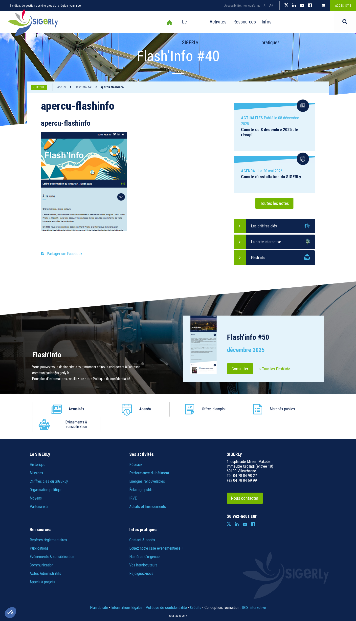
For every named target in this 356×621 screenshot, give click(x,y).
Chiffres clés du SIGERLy (49, 466)
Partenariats (39, 491)
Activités (196, 22)
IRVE (133, 483)
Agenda (129, 409)
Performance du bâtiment (149, 457)
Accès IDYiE (343, 5)
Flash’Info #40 (83, 87)
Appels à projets (42, 566)
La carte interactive (266, 242)
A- (265, 5)
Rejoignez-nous (141, 558)
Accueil (143, 22)
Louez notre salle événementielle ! (155, 533)
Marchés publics (246, 409)
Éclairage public (141, 474)
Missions (36, 457)
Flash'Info (258, 257)
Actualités (71, 409)
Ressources (226, 22)
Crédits (195, 592)
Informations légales (126, 592)
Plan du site (99, 592)
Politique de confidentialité (111, 379)
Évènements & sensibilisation (304, 409)
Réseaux (135, 449)
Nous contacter (246, 482)
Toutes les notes (274, 203)
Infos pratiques (262, 22)
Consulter (240, 368)
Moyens (36, 483)
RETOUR (40, 87)
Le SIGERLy (167, 22)
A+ (271, 5)
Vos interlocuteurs (143, 549)
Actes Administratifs (45, 558)
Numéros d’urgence (144, 541)
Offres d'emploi (188, 409)
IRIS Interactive (254, 592)
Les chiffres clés (264, 226)
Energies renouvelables (147, 466)
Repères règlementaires (48, 524)
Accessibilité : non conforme (242, 5)
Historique (37, 449)
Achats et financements (147, 491)
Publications (39, 533)
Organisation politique (46, 474)
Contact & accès (142, 524)
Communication (41, 549)
